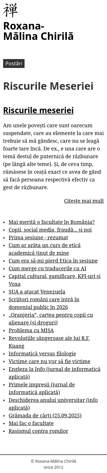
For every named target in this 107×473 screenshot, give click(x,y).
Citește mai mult (84, 200)
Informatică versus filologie (42, 353)
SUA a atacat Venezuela (37, 291)
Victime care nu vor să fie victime (49, 361)
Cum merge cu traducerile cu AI (47, 268)
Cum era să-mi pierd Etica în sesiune (53, 260)
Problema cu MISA (31, 330)
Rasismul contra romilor (38, 430)
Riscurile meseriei (38, 110)
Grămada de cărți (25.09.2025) (45, 415)
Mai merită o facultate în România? (52, 221)
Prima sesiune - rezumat (38, 237)
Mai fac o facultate (31, 423)
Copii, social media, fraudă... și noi (50, 229)
